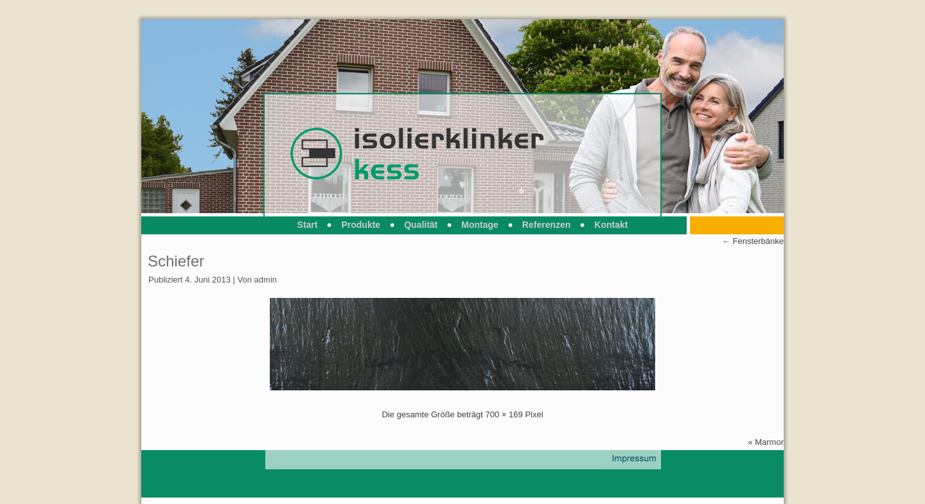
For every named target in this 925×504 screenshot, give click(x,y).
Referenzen (546, 225)
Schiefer (176, 261)
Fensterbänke (753, 241)
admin (265, 279)
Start (307, 225)
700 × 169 (504, 414)
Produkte (360, 225)
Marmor (769, 442)
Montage (479, 225)
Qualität (420, 225)
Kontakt (611, 225)
